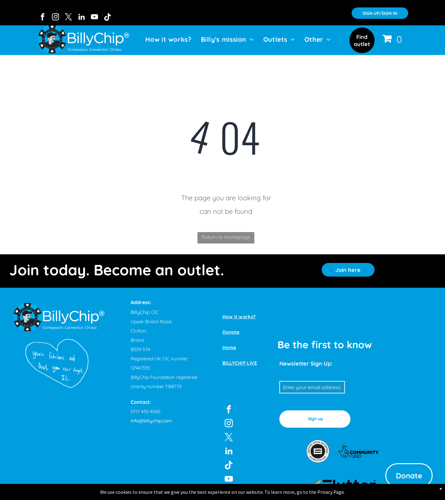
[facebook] (42, 17)
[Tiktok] (107, 17)
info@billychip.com (151, 421)
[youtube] (94, 17)
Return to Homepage (226, 237)
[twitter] (68, 17)
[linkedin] (81, 17)
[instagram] (55, 17)
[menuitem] (168, 39)
